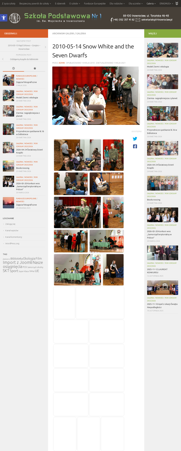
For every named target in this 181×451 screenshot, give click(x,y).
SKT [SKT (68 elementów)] (6, 271)
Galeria (150, 3)
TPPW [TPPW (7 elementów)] (32, 271)
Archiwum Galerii (63, 33)
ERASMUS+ (165, 3)
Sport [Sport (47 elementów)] (14, 271)
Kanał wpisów (11, 230)
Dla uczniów (135, 3)
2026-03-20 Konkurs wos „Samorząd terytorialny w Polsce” (28, 186)
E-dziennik (60, 3)
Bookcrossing (22, 168)
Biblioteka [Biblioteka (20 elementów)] (16, 258)
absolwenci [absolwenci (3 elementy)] (6, 259)
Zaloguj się (10, 224)
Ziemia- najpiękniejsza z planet (162, 98)
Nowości (20, 79)
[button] (3, 17)
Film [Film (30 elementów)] (39, 258)
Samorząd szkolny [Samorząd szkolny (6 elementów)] (35, 267)
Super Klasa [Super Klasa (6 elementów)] (24, 271)
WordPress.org (12, 243)
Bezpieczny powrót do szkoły (34, 3)
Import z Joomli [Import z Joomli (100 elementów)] (17, 262)
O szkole (73, 3)
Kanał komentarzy (13, 237)
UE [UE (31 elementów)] (37, 271)
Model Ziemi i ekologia (27, 97)
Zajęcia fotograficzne (26, 82)
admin (62, 63)
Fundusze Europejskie (95, 3)
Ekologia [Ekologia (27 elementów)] (29, 258)
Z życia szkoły (8, 3)
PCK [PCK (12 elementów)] (24, 267)
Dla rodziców (116, 3)
